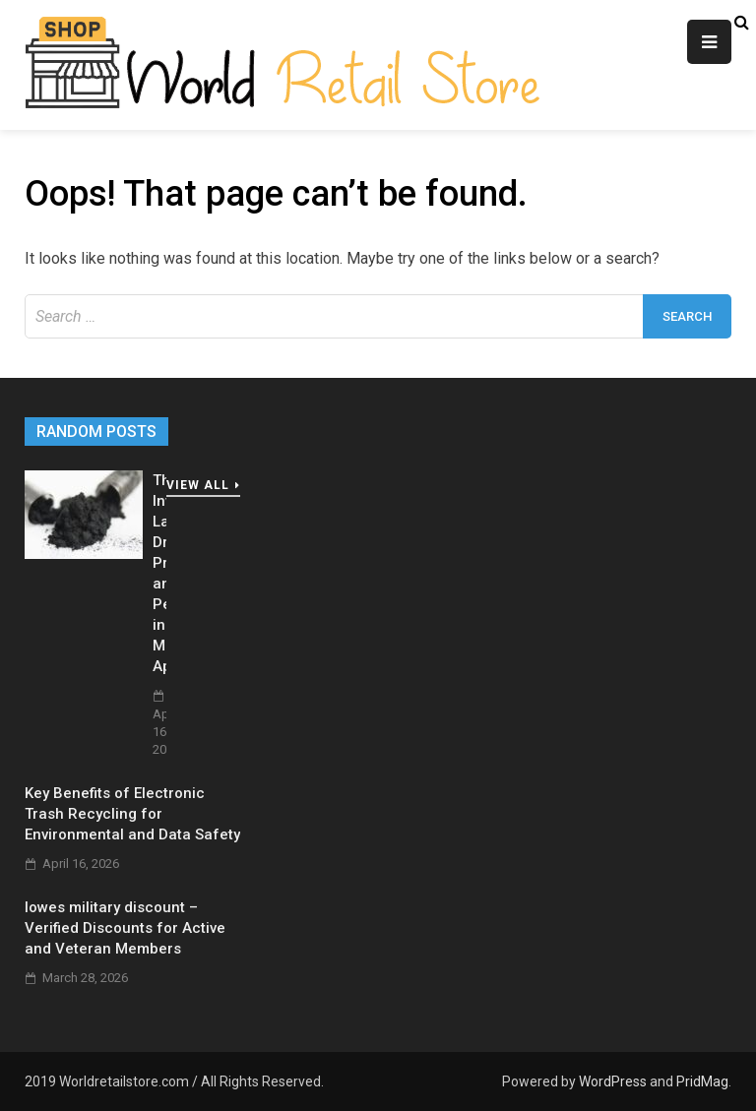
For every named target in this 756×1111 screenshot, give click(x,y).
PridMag (702, 1081)
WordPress (613, 1081)
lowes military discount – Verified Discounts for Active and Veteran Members (125, 927)
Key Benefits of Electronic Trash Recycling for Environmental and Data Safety (132, 813)
